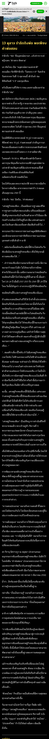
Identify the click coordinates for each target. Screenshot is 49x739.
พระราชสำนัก (32, 35)
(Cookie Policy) (7, 14)
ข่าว (24, 35)
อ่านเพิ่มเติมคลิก (17, 11)
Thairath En (36, 3)
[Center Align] (46, 11)
